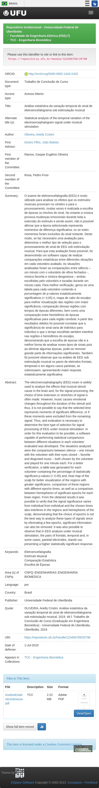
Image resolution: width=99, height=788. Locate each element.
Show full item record (20, 726)
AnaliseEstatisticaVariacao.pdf (14, 699)
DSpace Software (22, 782)
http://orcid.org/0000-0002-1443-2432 (53, 74)
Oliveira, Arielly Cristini (39, 134)
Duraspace (74, 782)
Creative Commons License (63, 744)
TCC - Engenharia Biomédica (30, 40)
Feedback (91, 782)
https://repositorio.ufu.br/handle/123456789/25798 (57, 637)
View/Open (84, 713)
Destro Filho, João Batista (41, 142)
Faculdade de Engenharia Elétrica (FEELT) (40, 35)
